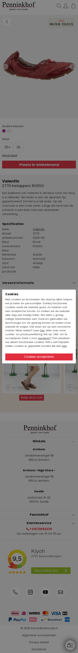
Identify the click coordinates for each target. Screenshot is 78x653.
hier (42, 330)
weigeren (44, 338)
